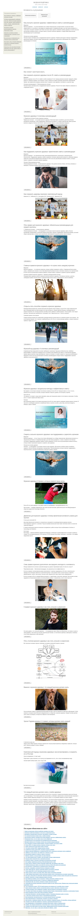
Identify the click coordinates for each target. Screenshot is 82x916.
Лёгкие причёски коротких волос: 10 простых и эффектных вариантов (42, 880)
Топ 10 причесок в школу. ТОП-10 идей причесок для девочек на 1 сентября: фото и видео (47, 886)
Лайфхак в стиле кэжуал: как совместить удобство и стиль (39, 852)
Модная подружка (41, 2)
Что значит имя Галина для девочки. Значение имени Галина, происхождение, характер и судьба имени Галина (52, 891)
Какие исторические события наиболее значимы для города (39, 831)
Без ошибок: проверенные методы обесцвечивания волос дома (40, 861)
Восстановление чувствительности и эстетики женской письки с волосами (43, 897)
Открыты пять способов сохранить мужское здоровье (42, 306)
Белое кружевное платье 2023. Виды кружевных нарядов (39, 892)
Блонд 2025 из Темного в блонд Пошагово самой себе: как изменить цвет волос (44, 863)
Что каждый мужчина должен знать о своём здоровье (42, 792)
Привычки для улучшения (44, 15)
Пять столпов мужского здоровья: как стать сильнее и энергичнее (46, 641)
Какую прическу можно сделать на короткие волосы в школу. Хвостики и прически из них (46, 887)
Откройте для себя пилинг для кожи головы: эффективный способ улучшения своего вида (46, 906)
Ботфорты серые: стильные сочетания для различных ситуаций (40, 860)
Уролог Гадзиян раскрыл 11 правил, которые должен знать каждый (47, 721)
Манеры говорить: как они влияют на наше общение (37, 855)
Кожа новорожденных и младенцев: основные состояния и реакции (41, 898)
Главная (34, 7)
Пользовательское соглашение (35, 911)
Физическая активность (30, 15)
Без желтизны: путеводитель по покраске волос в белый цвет (40, 866)
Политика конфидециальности (32, 913)
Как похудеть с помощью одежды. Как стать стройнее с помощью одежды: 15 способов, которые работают (50, 900)
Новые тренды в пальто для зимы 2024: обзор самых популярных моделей (43, 872)
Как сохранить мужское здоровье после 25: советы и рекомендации (47, 75)
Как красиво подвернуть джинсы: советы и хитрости (37, 854)
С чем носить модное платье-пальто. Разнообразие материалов (40, 895)
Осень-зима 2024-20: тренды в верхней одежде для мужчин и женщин (42, 869)
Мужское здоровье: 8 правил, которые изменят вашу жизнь (44, 481)
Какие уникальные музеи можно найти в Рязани (36, 846)
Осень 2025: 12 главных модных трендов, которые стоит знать (40, 845)
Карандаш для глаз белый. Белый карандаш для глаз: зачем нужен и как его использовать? (12, 48)
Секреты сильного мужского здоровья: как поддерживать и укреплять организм (51, 434)
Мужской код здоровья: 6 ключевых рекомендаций (41, 349)
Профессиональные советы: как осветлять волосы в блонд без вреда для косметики (45, 864)
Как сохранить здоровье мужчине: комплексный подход (43, 194)
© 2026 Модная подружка (8, 911)
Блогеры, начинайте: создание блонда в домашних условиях (39, 868)
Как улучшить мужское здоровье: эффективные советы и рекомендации (49, 23)
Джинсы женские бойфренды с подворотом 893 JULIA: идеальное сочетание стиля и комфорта (48, 851)
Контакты (29, 911)
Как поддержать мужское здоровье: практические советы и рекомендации (49, 152)
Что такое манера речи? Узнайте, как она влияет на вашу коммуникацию (42, 857)
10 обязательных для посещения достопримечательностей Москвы (41, 840)
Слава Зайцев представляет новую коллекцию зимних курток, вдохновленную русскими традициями (49, 874)
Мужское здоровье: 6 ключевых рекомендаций (40, 116)
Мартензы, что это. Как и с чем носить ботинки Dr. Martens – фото (41, 907)
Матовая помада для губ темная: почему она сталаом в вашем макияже (42, 842)
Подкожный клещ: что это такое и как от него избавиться (38, 838)
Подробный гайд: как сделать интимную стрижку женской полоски (41, 881)
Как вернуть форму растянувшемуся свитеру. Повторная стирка (10, 29)
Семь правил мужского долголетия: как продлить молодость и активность (49, 564)
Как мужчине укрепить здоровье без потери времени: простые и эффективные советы (45, 837)
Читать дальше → (27, 67)
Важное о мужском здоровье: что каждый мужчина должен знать (46, 687)
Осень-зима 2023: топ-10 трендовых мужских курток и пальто (40, 871)
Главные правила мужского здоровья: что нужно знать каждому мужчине (49, 265)
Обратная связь (53, 911)
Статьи (46, 7)
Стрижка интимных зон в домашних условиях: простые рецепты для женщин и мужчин (46, 889)
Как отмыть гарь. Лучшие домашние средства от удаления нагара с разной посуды (12, 43)
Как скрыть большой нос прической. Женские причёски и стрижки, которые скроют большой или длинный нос (51, 875)
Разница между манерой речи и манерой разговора (37, 858)
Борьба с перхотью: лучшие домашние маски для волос (38, 877)
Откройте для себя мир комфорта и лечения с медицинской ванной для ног (43, 901)
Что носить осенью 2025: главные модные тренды (37, 848)
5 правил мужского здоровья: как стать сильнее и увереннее (44, 607)
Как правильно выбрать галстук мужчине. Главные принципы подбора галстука (44, 878)
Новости (40, 7)
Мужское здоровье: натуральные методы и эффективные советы (46, 389)
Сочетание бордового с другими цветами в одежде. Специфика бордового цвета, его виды (47, 894)
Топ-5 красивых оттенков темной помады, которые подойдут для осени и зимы (43, 843)
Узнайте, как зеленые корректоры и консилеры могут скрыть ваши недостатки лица (45, 904)
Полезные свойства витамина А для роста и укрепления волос (40, 832)
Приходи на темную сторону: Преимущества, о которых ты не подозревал (12, 34)
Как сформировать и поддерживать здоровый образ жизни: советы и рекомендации (45, 903)
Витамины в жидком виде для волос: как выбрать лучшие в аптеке (41, 834)
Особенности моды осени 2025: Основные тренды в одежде (39, 849)
